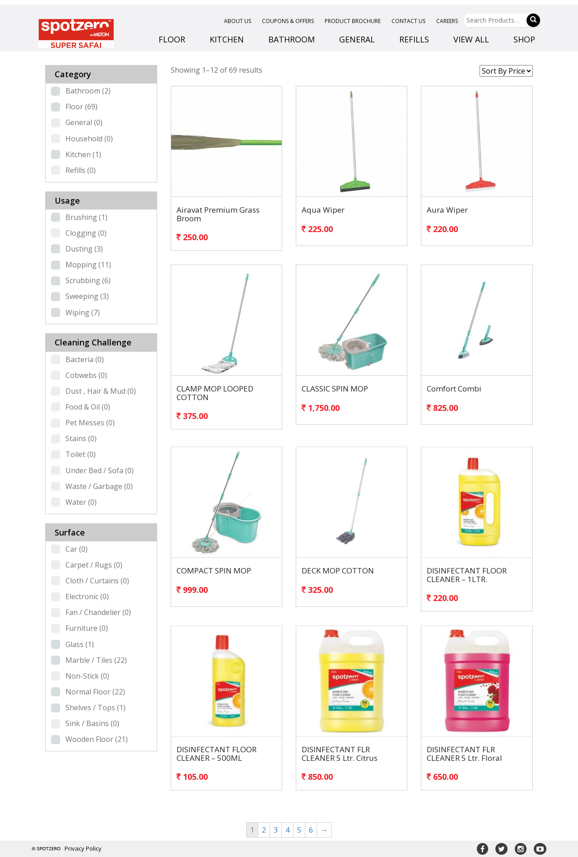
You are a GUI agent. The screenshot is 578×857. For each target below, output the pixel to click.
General (84, 122)
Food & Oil (87, 407)
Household (89, 139)
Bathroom (88, 91)
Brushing (86, 217)
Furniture (86, 628)
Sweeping (87, 296)
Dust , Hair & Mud (100, 391)
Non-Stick (87, 676)
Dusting (84, 249)
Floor (81, 107)
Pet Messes (90, 423)
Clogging (86, 233)
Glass (79, 644)
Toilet (80, 454)
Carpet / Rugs (93, 565)
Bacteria (84, 359)
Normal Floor (95, 692)
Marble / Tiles (96, 660)
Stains (81, 438)
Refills (80, 170)
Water (81, 502)
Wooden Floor (96, 739)
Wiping (82, 312)
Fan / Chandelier (98, 612)
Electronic (87, 596)
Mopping (88, 265)
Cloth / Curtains (97, 581)
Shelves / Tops (95, 708)
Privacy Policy (83, 848)
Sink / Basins (92, 723)
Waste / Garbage (99, 486)
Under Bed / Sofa (99, 470)
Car (76, 549)
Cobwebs (86, 375)
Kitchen (83, 154)
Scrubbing (88, 280)
